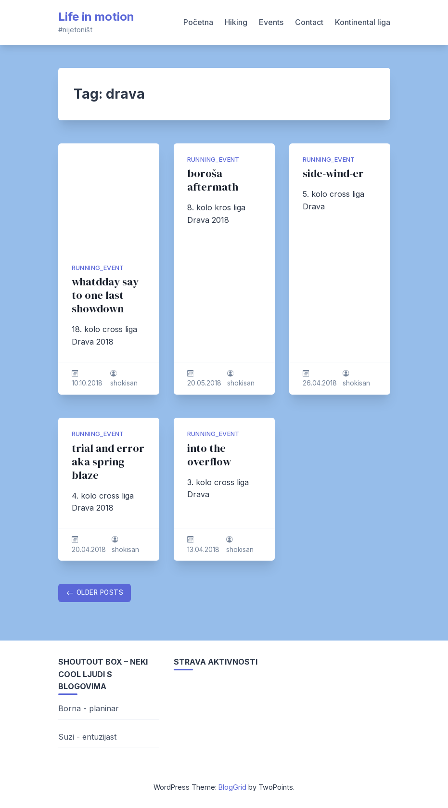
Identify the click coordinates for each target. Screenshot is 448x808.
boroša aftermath (212, 180)
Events (271, 22)
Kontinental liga (362, 22)
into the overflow (209, 455)
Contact (309, 22)
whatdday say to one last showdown (105, 295)
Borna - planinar (88, 708)
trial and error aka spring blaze (108, 462)
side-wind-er (333, 173)
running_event (98, 267)
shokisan (124, 383)
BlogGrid (232, 787)
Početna (198, 22)
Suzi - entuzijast (87, 737)
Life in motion (96, 17)
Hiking (236, 22)
